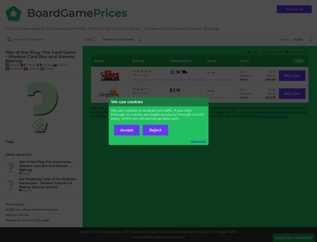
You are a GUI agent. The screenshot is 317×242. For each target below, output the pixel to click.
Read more (198, 141)
